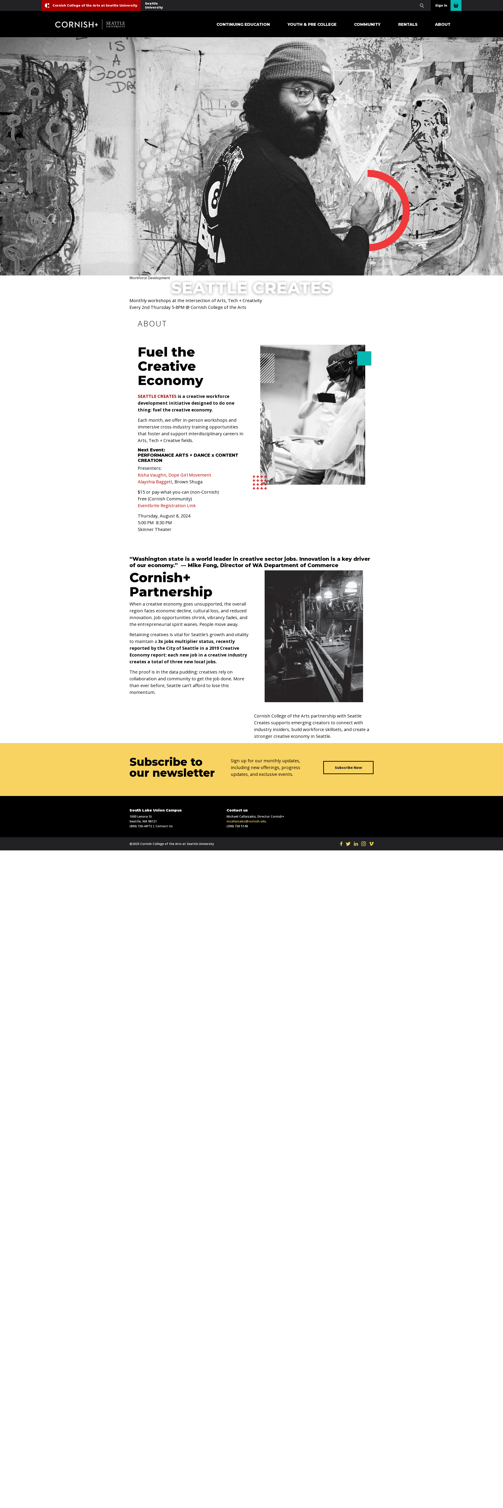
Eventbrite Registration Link (167, 505)
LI (356, 844)
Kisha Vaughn (152, 475)
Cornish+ (93, 24)
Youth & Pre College (312, 24)
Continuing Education (243, 24)
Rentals (407, 24)
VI (371, 844)
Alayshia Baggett (155, 482)
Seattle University (154, 5)
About (443, 24)
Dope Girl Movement (189, 475)
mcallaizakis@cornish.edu (246, 821)
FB (341, 844)
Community (367, 24)
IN (363, 844)
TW (348, 844)
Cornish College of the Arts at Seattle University (94, 5)
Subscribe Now (348, 767)
